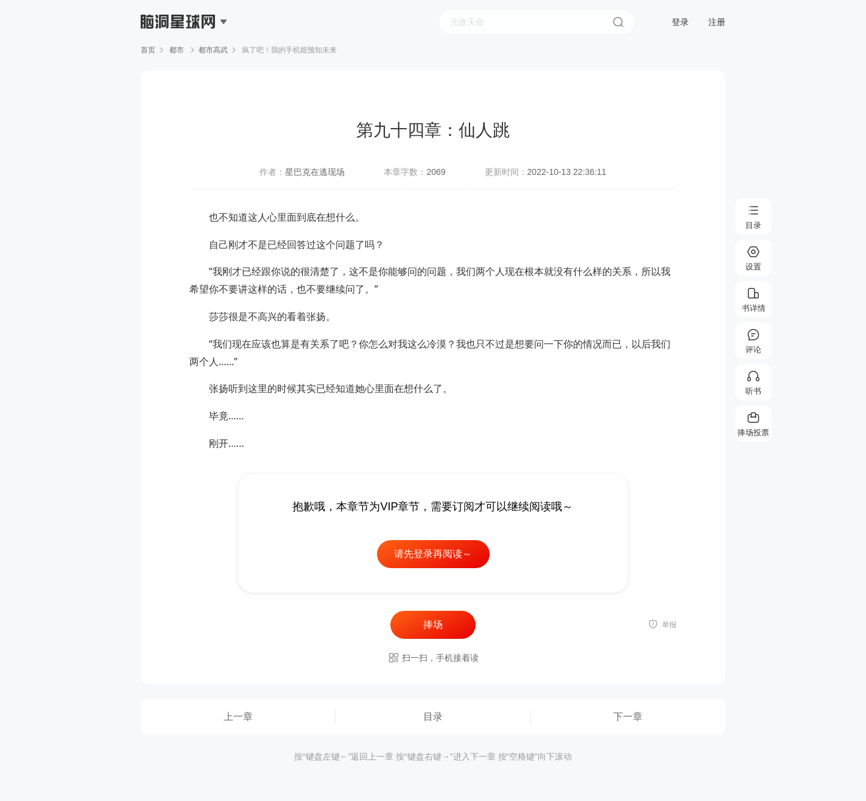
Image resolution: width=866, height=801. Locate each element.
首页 (148, 50)
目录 (433, 716)
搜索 (618, 22)
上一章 (238, 716)
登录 (680, 22)
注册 (716, 22)
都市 (176, 50)
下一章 (627, 716)
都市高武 (213, 50)
